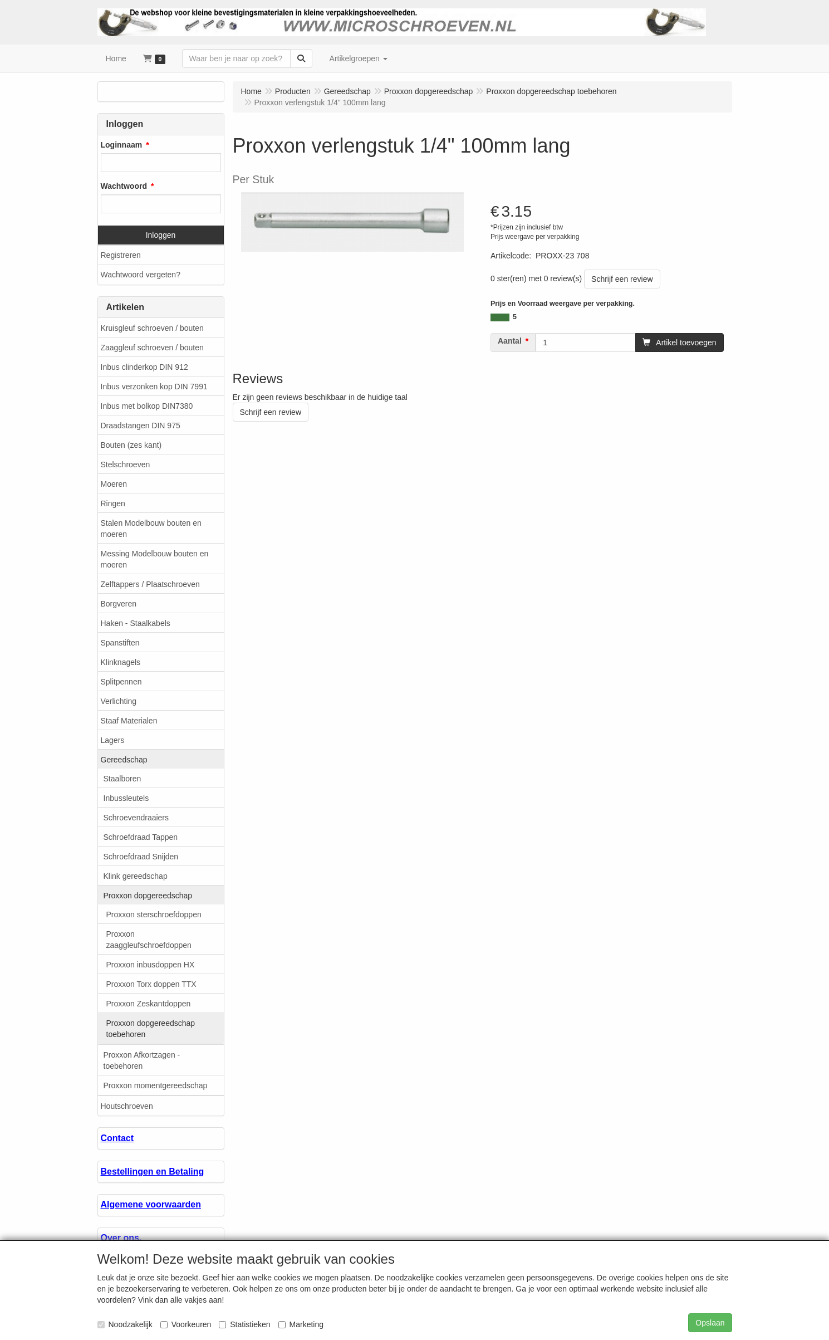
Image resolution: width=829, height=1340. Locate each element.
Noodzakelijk (125, 1324)
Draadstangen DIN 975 (140, 425)
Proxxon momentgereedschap (156, 1085)
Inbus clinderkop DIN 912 (144, 367)
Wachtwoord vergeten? (140, 274)
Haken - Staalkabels (135, 623)
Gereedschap (124, 759)
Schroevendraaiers (136, 817)
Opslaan (709, 1322)
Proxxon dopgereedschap (148, 895)
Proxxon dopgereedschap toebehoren (150, 1029)
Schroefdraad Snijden (141, 856)
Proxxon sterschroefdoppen (154, 914)
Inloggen (161, 235)
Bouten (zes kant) (131, 445)
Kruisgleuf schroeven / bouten (152, 328)
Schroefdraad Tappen (141, 837)
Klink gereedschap (136, 876)
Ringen (113, 503)
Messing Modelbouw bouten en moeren (155, 559)
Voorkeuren (186, 1324)
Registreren (121, 255)
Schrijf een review (622, 279)
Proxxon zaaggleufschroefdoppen (149, 940)
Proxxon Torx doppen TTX (151, 984)
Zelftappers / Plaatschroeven (150, 584)
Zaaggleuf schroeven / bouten (152, 347)
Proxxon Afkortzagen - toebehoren (142, 1060)
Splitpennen (121, 681)
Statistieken (244, 1324)
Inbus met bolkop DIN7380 (147, 406)
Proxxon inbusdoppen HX (150, 964)
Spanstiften (120, 642)
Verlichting (119, 701)
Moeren (114, 484)
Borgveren (119, 603)
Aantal (510, 341)
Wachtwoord (124, 186)
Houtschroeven (127, 1106)
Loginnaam (122, 144)
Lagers (113, 740)
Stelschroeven (125, 464)
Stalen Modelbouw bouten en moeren (151, 529)
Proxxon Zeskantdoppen (148, 1003)
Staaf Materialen (129, 720)
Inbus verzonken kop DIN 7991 (154, 386)
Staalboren (122, 778)
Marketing (300, 1324)
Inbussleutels (126, 798)
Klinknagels (121, 662)
